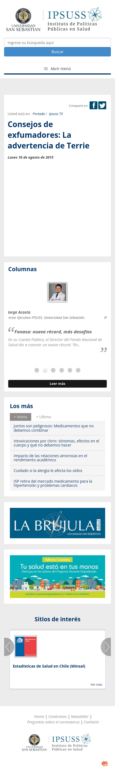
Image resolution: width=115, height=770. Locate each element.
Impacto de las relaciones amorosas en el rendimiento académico (50, 457)
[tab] (20, 417)
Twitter (102, 105)
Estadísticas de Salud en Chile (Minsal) (49, 666)
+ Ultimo (43, 416)
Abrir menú (57, 68)
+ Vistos (20, 416)
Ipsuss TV (56, 113)
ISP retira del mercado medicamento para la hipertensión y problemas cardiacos (53, 483)
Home (39, 716)
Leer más (57, 383)
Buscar (57, 51)
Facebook (93, 105)
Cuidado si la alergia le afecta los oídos (48, 470)
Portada (39, 113)
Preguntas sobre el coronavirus (53, 722)
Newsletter (80, 716)
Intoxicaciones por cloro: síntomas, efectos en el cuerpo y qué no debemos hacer (56, 443)
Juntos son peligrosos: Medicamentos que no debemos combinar (54, 428)
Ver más (96, 684)
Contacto (91, 722)
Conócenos (57, 716)
